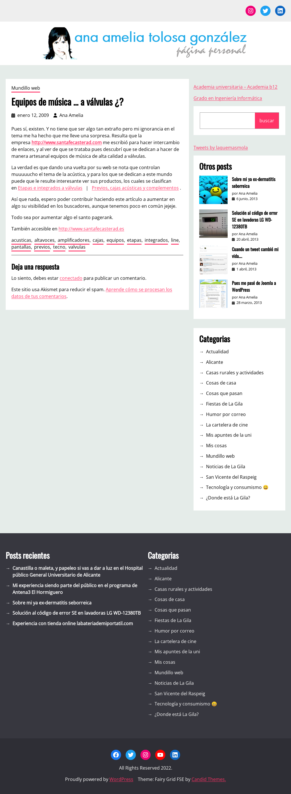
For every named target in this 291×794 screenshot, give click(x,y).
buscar (266, 120)
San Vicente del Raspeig (231, 477)
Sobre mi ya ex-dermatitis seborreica (253, 182)
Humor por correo (226, 414)
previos (42, 247)
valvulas (77, 247)
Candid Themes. (209, 779)
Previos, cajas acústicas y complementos (135, 188)
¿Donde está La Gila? (228, 498)
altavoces (44, 240)
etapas (134, 240)
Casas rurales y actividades (235, 372)
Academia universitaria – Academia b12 (235, 87)
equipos (115, 240)
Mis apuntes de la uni (228, 435)
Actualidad (217, 351)
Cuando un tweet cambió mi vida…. (255, 252)
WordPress (121, 779)
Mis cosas (216, 445)
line (175, 240)
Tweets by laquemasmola (221, 147)
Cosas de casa (221, 383)
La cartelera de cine (227, 425)
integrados (156, 240)
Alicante (214, 362)
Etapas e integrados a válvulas (50, 188)
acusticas (21, 240)
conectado (71, 278)
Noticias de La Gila (225, 466)
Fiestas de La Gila (224, 404)
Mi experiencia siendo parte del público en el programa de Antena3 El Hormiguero (75, 588)
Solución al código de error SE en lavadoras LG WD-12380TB (254, 219)
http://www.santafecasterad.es (91, 229)
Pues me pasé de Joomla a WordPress (254, 286)
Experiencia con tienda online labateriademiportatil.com (73, 623)
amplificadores (74, 240)
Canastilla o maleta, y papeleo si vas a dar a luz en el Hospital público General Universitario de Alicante (78, 571)
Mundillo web (25, 88)
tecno (59, 247)
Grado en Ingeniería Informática (228, 98)
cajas (98, 240)
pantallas (21, 247)
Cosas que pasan (224, 393)
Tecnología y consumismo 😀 (237, 487)
